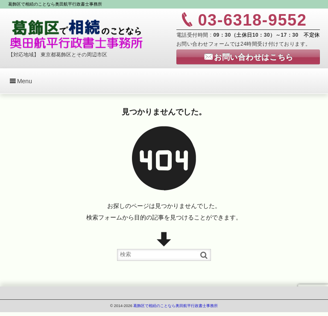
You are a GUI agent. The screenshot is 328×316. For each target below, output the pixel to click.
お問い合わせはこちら (253, 57)
